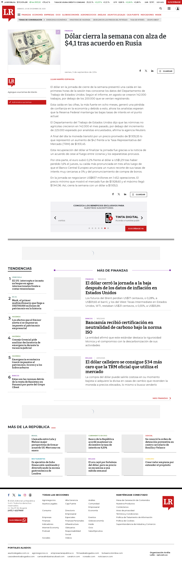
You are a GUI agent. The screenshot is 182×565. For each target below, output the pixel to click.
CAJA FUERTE (133, 15)
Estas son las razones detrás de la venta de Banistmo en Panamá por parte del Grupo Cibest (28, 383)
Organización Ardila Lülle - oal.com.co (160, 553)
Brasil (34, 436)
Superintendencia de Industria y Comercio (136, 524)
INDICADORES (147, 15)
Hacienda (16, 317)
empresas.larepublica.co (62, 553)
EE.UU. (14, 297)
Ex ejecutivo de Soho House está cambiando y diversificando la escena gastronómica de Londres (46, 468)
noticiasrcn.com (105, 556)
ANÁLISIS (102, 15)
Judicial (149, 436)
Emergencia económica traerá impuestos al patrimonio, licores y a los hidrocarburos (27, 363)
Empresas (46, 517)
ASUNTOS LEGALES (116, 15)
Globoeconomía (96, 521)
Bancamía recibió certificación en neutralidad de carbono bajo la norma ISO (123, 327)
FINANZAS (26, 15)
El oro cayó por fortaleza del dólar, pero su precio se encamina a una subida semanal (102, 466)
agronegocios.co (40, 553)
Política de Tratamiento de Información (134, 517)
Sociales (46, 538)
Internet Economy (50, 527)
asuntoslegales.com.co (18, 553)
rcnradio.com (89, 556)
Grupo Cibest (153, 20)
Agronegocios (48, 500)
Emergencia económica (56, 20)
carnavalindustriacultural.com (50, 556)
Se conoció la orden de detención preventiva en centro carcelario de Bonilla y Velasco (159, 443)
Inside (91, 524)
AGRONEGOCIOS (88, 15)
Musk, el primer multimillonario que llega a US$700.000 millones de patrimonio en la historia (28, 304)
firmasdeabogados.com (87, 553)
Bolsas (91, 459)
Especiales (70, 517)
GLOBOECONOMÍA (70, 15)
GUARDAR (165, 71)
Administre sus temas (20, 102)
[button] (54, 218)
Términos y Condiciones (127, 514)
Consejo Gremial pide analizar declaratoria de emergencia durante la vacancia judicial (26, 343)
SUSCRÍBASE (174, 2)
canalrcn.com (73, 556)
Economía (93, 510)
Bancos (15, 376)
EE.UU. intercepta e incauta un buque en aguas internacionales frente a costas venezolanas (28, 284)
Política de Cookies (125, 521)
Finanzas (46, 521)
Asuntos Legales (49, 503)
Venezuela (17, 277)
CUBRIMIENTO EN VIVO (97, 436)
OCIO (58, 15)
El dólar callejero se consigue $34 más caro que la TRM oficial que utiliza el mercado (123, 366)
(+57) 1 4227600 (15, 510)
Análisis (91, 500)
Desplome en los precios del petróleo (110, 20)
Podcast (46, 531)
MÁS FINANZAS (160, 398)
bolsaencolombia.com (112, 553)
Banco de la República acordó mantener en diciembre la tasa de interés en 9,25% (101, 443)
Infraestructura (71, 524)
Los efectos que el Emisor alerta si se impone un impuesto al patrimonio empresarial (26, 324)
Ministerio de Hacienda (80, 20)
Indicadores (47, 524)
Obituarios (70, 527)
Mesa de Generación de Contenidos (133, 500)
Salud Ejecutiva (95, 531)
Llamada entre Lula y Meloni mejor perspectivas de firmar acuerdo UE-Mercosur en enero (46, 445)
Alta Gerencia (71, 500)
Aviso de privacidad (125, 510)
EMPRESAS (49, 15)
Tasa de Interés (137, 20)
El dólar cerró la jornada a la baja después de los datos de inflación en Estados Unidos (121, 288)
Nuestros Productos (125, 503)
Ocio (90, 527)
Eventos (92, 517)
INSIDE (158, 15)
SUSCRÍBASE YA (136, 228)
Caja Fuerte (70, 503)
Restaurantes (38, 459)
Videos (68, 538)
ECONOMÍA (37, 15)
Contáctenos (122, 507)
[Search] (161, 8)
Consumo (149, 459)
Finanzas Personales (74, 521)
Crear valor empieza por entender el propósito (159, 463)
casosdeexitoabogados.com (21, 556)
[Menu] (19, 15)
